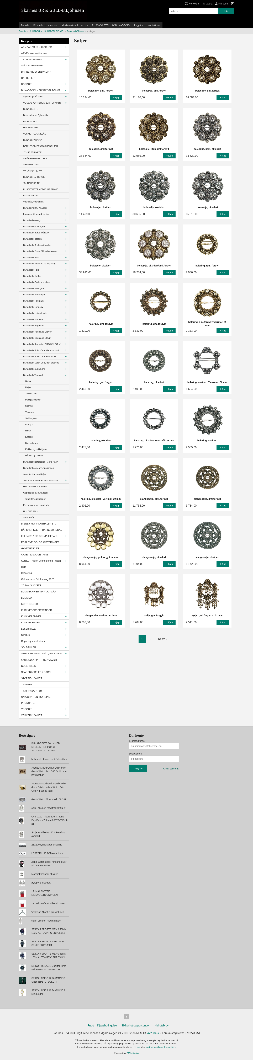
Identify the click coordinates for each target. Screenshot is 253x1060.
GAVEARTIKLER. (30, 548)
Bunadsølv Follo (31, 270)
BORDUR (26, 84)
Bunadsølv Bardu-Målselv (36, 232)
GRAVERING (29, 121)
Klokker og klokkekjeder (36, 449)
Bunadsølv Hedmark (33, 300)
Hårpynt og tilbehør (34, 455)
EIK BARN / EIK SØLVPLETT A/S (39, 536)
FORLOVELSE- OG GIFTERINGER (40, 542)
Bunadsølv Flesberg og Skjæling (39, 263)
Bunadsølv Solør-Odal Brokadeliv (39, 356)
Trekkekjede (30, 393)
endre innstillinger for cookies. (161, 1047)
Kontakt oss (154, 25)
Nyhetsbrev (162, 1025)
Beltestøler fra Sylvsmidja (36, 115)
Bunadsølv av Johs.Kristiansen (38, 468)
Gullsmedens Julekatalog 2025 (37, 579)
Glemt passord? (171, 768)
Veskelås (29, 412)
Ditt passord (135, 753)
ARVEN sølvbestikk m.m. (34, 53)
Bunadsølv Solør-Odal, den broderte (41, 362)
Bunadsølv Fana (31, 257)
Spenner (29, 406)
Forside (25, 25)
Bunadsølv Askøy (31, 220)
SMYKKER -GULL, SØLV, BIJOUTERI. (42, 653)
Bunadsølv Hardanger (34, 294)
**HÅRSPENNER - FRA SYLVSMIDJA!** (35, 161)
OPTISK (25, 635)
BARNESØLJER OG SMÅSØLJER (40, 146)
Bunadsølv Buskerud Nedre (37, 245)
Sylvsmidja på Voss (33, 96)
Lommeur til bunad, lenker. (36, 214)
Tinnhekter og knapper (34, 499)
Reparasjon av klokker (33, 641)
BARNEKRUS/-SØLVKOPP (36, 71)
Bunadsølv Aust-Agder (34, 226)
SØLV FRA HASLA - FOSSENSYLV (41, 480)
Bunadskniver (31, 443)
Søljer (28, 381)
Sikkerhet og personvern (136, 1025)
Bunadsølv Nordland (33, 319)
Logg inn (139, 25)
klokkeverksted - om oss (75, 25)
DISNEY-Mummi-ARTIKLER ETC (39, 523)
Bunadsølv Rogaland (33, 325)
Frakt (90, 1025)
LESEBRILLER (29, 628)
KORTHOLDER (29, 604)
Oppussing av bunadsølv (35, 492)
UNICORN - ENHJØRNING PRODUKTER (35, 699)
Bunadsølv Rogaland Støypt (37, 338)
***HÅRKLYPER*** (32, 170)
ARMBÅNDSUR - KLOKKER (36, 47)
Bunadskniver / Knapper (35, 208)
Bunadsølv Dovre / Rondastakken (40, 251)
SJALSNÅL (28, 517)
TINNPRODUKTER (31, 690)
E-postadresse (137, 741)
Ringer (28, 431)
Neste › (162, 639)
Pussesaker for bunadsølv (36, 505)
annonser (52, 25)
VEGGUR (26, 709)
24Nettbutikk (132, 1053)
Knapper (29, 437)
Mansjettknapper (33, 400)
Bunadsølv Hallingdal (33, 288)
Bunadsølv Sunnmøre (34, 369)
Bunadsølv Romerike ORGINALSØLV (42, 344)
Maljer (28, 387)
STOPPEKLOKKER (31, 678)
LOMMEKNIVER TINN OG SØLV (39, 591)
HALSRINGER (30, 127)
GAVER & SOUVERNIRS (34, 554)
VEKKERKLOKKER (31, 715)
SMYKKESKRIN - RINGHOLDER (39, 659)
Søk (226, 11)
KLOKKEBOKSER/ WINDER (36, 610)
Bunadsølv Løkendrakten (35, 313)
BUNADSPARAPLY (33, 140)
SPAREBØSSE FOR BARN (36, 672)
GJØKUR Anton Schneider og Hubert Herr (41, 563)
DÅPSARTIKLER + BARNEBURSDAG (41, 529)
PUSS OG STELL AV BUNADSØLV (111, 25)
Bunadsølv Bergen (32, 239)
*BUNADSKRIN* (31, 183)
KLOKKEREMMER (31, 616)
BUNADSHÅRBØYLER (34, 177)
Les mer (137, 1047)
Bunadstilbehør (30, 195)
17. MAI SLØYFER (31, 585)
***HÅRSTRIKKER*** (33, 152)
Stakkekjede (30, 418)
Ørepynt (29, 424)
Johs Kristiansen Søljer (34, 474)
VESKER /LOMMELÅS (34, 133)
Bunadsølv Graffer (32, 276)
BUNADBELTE (30, 109)
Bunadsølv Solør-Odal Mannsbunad (41, 350)
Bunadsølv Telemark (33, 375)
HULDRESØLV (30, 511)
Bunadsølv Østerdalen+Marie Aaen (40, 462)
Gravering (26, 573)
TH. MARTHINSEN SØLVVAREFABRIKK (32, 62)
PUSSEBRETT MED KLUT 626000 (40, 189)
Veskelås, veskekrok (33, 201)
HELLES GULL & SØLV (35, 486)
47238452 (153, 1033)
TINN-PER (27, 684)
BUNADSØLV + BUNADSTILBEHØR (41, 90)
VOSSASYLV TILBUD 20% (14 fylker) (42, 102)
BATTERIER (28, 78)
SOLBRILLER (28, 647)
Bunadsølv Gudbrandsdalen (37, 282)
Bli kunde (38, 25)
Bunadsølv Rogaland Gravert (37, 331)
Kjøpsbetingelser (107, 1025)
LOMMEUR (27, 597)
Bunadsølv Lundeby (33, 307)
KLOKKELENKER (30, 622)
